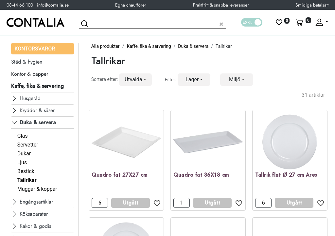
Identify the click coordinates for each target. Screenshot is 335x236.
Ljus (22, 162)
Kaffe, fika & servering (149, 46)
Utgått (130, 202)
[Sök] (85, 24)
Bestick (25, 171)
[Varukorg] (302, 22)
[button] (135, 79)
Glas (22, 136)
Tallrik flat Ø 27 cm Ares (286, 175)
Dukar (24, 153)
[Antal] (100, 203)
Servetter (27, 145)
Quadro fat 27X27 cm (120, 175)
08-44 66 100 (20, 5)
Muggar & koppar (37, 189)
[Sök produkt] (152, 23)
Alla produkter (105, 46)
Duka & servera (193, 46)
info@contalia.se (53, 5)
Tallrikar (27, 180)
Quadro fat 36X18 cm (201, 175)
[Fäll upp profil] (321, 22)
